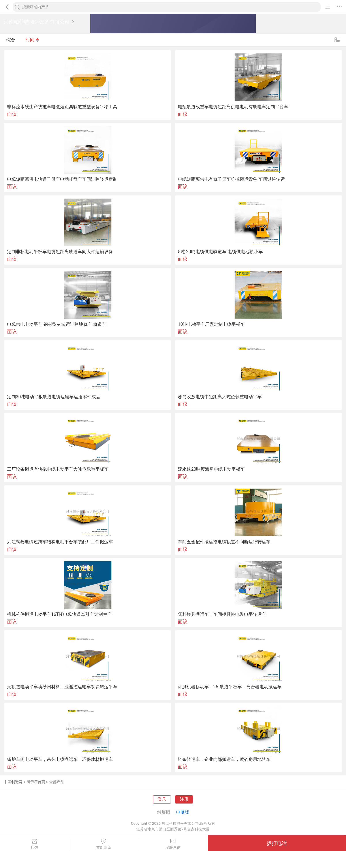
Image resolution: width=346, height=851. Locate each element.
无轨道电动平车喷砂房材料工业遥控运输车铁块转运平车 (62, 686)
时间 (32, 39)
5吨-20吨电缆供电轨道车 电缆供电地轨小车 (220, 251)
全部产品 (56, 782)
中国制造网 (13, 782)
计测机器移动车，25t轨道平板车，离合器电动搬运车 (229, 686)
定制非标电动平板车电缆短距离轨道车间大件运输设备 (60, 251)
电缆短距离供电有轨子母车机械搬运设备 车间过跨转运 (231, 179)
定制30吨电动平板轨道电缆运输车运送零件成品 (53, 396)
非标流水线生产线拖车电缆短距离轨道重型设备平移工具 (62, 106)
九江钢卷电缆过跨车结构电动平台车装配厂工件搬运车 (60, 542)
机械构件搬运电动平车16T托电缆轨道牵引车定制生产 (59, 614)
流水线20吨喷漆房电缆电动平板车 (211, 469)
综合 (10, 39)
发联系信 (173, 844)
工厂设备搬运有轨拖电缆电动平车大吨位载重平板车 (58, 469)
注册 (184, 799)
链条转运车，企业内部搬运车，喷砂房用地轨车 (224, 759)
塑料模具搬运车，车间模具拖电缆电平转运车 (222, 614)
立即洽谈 (104, 844)
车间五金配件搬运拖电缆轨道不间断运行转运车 (224, 542)
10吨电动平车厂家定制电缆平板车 (211, 324)
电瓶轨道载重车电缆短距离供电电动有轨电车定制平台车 (233, 106)
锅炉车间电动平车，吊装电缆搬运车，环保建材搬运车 (60, 759)
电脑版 (182, 812)
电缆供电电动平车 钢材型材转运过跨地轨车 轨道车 (56, 324)
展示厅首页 (35, 782)
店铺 (34, 844)
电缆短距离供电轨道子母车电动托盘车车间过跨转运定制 (62, 179)
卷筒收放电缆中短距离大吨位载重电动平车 (220, 396)
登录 (162, 799)
